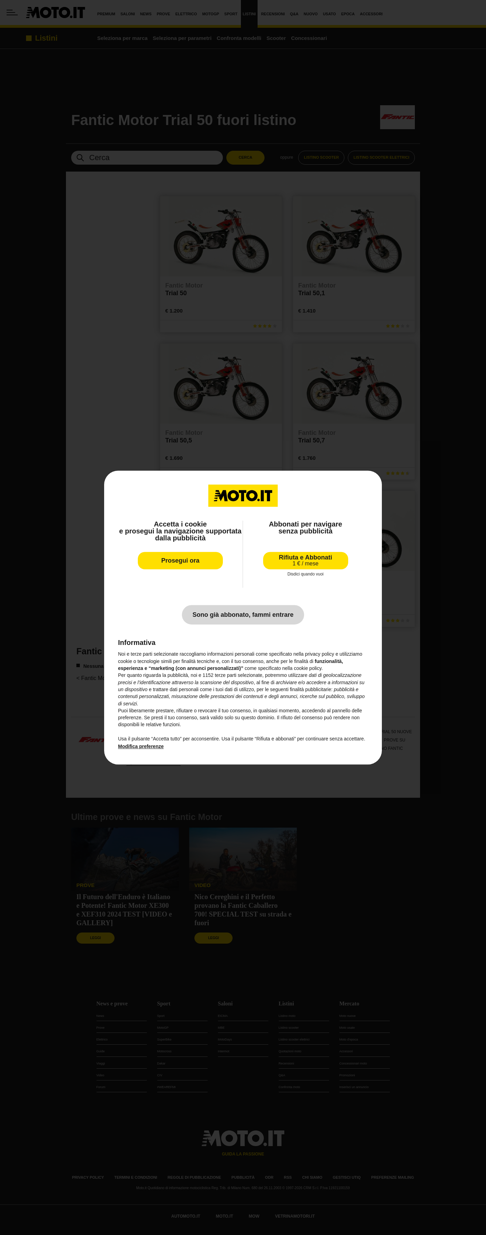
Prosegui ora (180, 560)
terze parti (225, 675)
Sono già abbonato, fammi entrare (242, 615)
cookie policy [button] (307, 668)
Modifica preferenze (141, 746)
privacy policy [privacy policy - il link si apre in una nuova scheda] (319, 654)
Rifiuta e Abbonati (305, 560)
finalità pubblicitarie (310, 689)
